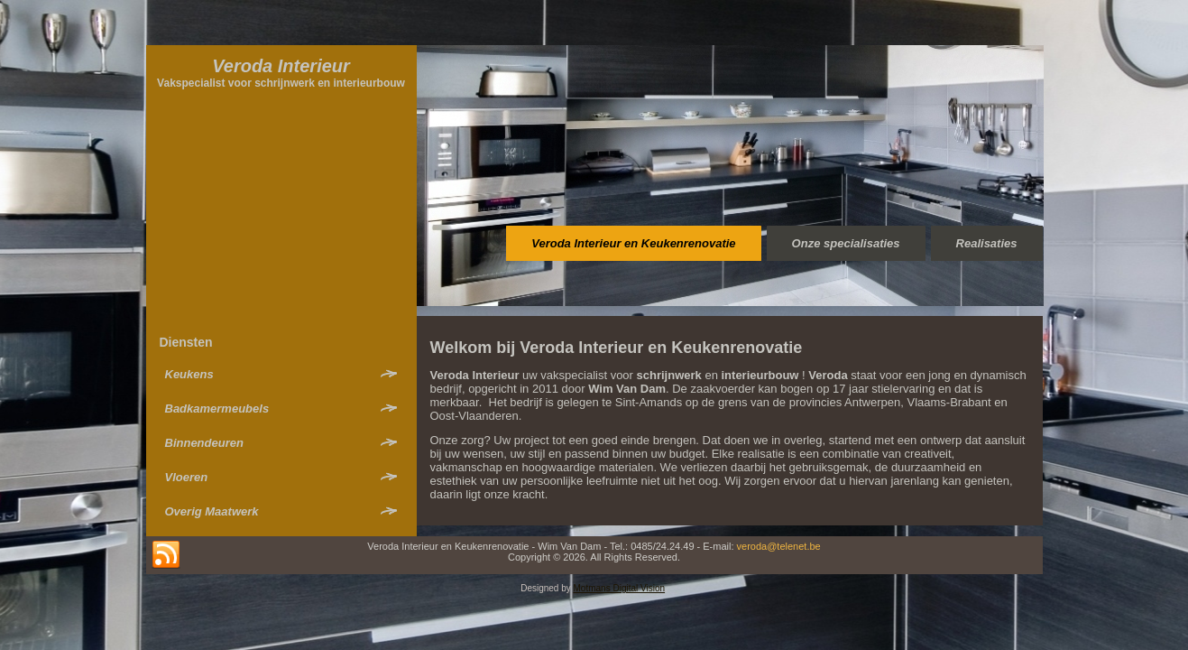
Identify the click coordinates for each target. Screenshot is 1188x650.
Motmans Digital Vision (620, 588)
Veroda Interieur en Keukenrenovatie (633, 243)
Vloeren (186, 477)
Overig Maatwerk (212, 511)
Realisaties (987, 243)
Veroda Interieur (281, 66)
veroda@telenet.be (779, 546)
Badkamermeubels (217, 408)
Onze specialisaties (846, 243)
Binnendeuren (204, 443)
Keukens (189, 374)
